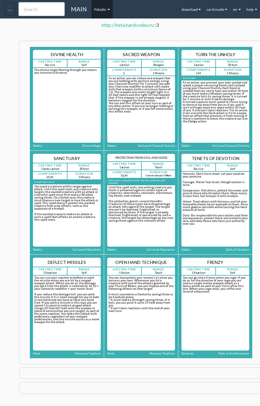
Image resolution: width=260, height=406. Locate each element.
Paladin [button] (102, 9)
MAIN (79, 9)
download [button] (191, 9)
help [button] (251, 9)
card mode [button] (216, 9)
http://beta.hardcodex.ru (128, 25)
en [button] (237, 9)
